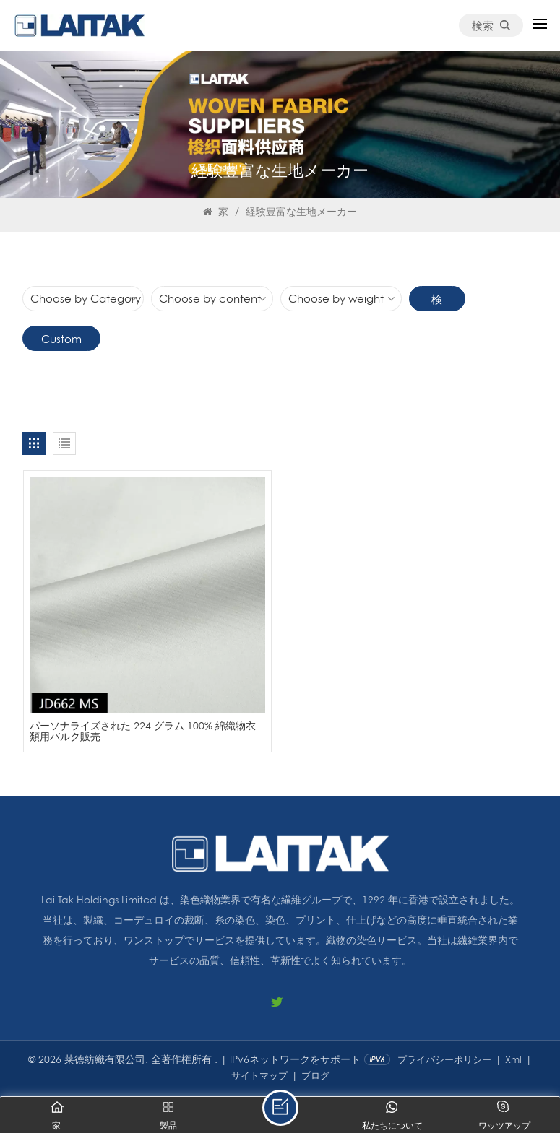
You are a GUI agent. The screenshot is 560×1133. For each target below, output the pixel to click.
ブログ (315, 1076)
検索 (491, 25)
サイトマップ (259, 1076)
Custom (61, 338)
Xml (513, 1060)
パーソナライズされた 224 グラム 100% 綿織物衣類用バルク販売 (147, 732)
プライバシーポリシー (444, 1060)
